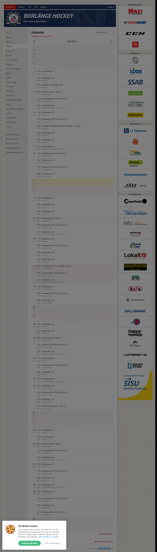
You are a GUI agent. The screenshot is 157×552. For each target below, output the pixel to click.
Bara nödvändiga (53, 543)
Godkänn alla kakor (29, 543)
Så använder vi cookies (49, 537)
